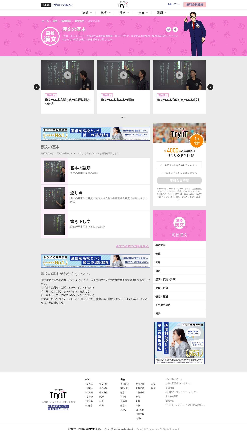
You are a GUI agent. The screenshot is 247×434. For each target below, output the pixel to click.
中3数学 (89, 405)
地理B (139, 418)
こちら (187, 197)
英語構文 (125, 388)
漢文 (153, 388)
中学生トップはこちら (63, 5)
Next (210, 87)
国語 (160, 12)
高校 (123, 379)
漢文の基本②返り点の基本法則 (178, 100)
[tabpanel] (67, 87)
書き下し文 (80, 221)
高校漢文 (179, 235)
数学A (123, 405)
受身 (157, 262)
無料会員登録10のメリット (178, 383)
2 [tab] (125, 117)
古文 (153, 384)
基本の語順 (80, 168)
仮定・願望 (161, 296)
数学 (104, 12)
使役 (157, 253)
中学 (87, 379)
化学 (138, 401)
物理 (138, 397)
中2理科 (103, 388)
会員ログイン (174, 4)
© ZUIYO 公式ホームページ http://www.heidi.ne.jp (101, 429)
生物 (138, 405)
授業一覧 (169, 400)
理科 (123, 12)
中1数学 (89, 397)
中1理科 (103, 384)
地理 (101, 397)
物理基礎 (140, 384)
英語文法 (125, 384)
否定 (157, 270)
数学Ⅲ (124, 401)
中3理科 (103, 392)
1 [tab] (122, 117)
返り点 (76, 193)
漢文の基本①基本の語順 (117, 100)
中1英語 (89, 384)
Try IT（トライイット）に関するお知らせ (185, 405)
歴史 (101, 401)
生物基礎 (140, 392)
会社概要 (169, 387)
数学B (123, 410)
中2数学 (89, 401)
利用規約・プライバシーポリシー (181, 392)
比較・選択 (161, 287)
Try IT (123, 5)
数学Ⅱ (124, 397)
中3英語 (89, 392)
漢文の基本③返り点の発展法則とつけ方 (67, 101)
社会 (141, 12)
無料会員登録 (194, 4)
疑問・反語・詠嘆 (165, 279)
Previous (36, 87)
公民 (101, 405)
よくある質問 (171, 396)
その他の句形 (162, 305)
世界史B (140, 414)
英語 (85, 12)
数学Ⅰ (124, 392)
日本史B (140, 410)
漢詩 (157, 313)
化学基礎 (140, 388)
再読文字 (160, 245)
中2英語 (89, 388)
